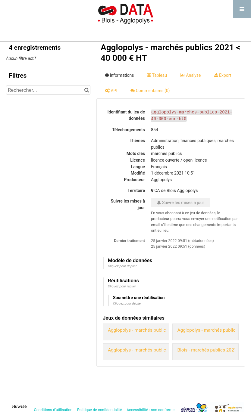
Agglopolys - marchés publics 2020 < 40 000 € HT (159, 330)
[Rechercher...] (48, 90)
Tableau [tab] (157, 75)
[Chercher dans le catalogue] (86, 90)
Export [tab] (222, 75)
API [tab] (111, 90)
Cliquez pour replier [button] (122, 286)
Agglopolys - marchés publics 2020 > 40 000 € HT (159, 350)
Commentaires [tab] (150, 90)
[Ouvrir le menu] (242, 9)
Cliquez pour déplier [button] (122, 266)
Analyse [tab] (190, 75)
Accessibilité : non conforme (151, 409)
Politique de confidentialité (100, 409)
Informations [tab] (119, 75)
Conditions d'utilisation (53, 409)
